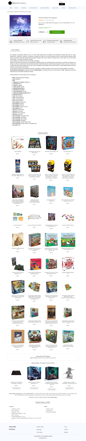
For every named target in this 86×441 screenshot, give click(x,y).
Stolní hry (54, 357)
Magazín (66, 432)
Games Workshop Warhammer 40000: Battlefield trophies (35, 201)
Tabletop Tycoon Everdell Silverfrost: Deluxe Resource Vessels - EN (17, 322)
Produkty (11, 11)
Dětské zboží (16, 11)
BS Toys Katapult (18, 225)
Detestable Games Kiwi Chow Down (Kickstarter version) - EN (35, 346)
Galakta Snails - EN (68, 151)
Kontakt (66, 429)
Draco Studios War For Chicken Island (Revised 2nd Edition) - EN (51, 346)
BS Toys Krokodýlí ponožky (34, 225)
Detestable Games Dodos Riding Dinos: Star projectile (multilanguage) (68, 296)
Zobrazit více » (41, 24)
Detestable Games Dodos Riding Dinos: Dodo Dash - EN (68, 322)
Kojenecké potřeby (44, 7)
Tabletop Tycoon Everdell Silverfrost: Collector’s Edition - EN (17, 296)
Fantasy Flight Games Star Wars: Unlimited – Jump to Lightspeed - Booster (34, 175)
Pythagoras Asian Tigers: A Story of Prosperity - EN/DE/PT (34, 249)
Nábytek (63, 7)
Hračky (16, 7)
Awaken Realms (53, 397)
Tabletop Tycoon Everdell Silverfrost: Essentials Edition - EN (51, 296)
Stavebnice (23, 7)
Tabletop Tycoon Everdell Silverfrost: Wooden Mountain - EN (17, 346)
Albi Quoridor (17, 151)
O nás (65, 426)
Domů (11, 7)
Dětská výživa (55, 7)
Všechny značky (40, 426)
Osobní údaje (39, 432)
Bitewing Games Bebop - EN (51, 151)
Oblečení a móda (72, 7)
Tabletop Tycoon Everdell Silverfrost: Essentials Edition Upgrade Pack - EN (51, 322)
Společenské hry (33, 7)
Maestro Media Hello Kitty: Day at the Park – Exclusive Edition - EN (51, 249)
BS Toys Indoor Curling (68, 225)
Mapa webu (39, 429)
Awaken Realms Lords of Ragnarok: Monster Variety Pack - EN (52, 383)
